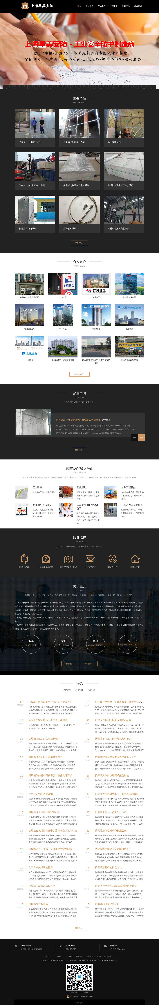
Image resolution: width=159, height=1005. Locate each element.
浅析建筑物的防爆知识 (41, 791)
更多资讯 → (79, 925)
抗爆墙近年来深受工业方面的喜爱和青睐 (117, 791)
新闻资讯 (126, 6)
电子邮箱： (114, 943)
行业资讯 (79, 688)
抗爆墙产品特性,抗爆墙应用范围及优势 (116, 883)
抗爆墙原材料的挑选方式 (108, 865)
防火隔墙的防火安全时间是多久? (112, 846)
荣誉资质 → (92, 661)
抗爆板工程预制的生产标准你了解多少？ (50, 699)
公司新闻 (67, 688)
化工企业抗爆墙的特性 (41, 865)
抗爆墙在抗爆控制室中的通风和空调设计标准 (53, 828)
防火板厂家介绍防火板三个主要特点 (48, 717)
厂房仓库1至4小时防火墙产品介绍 (113, 717)
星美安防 (40, 8)
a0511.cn (114, 959)
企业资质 (89, 955)
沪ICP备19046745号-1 (93, 959)
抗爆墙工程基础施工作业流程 (111, 809)
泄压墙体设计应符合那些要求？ (45, 754)
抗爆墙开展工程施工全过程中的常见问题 (50, 846)
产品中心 (101, 6)
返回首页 (110, 955)
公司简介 (89, 6)
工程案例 (114, 6)
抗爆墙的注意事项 (38, 901)
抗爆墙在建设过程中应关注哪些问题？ (115, 754)
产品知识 (91, 688)
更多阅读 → (79, 448)
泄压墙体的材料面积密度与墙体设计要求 (50, 773)
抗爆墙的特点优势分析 (107, 901)
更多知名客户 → (79, 373)
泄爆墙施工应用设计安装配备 (44, 809)
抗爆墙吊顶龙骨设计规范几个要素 (113, 736)
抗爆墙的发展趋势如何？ (42, 883)
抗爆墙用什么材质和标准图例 (111, 828)
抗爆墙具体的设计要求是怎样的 (112, 773)
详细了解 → (67, 661)
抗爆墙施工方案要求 (67, 419)
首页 (79, 6)
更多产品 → (79, 242)
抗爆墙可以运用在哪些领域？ (44, 736)
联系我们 (138, 6)
